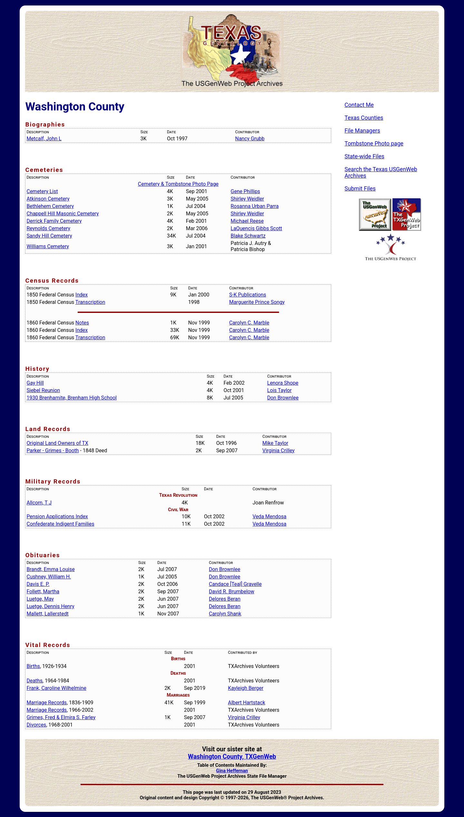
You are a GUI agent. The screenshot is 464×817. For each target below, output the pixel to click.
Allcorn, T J (39, 503)
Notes (82, 323)
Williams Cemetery (47, 246)
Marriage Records (46, 703)
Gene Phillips (245, 191)
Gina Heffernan (232, 771)
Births (33, 666)
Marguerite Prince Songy (257, 302)
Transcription (90, 302)
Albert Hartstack (246, 703)
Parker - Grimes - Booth (52, 450)
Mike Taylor (275, 443)
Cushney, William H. (48, 577)
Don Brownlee (282, 398)
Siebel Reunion (43, 390)
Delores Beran (224, 599)
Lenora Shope (282, 383)
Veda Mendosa (269, 516)
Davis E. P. (37, 584)
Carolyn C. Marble (249, 323)
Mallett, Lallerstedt (47, 614)
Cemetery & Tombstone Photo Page (178, 184)
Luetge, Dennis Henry (50, 606)
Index (81, 295)
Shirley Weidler (247, 199)
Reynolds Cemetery (48, 228)
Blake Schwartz (248, 236)
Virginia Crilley (278, 450)
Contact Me (359, 105)
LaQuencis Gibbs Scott (256, 228)
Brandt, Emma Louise (50, 569)
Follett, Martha (42, 591)
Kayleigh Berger (246, 688)
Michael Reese (247, 221)
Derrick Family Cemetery (54, 221)
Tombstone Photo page (373, 143)
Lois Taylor (279, 390)
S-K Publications (247, 295)
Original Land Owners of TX (57, 443)
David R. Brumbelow (231, 591)
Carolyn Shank (225, 614)
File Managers (362, 130)
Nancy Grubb (250, 139)
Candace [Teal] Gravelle (235, 584)
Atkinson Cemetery (47, 199)
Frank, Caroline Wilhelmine (56, 688)
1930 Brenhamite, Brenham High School (71, 398)
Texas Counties (363, 118)
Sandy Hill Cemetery (49, 236)
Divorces (36, 725)
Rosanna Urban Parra (255, 206)
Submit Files (360, 188)
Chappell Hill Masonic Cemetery (62, 214)
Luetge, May (40, 599)
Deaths (34, 681)
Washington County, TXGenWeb (232, 756)
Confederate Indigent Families (60, 524)
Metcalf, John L (43, 139)
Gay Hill (35, 383)
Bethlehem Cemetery (50, 206)
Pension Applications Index (57, 516)
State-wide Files (364, 156)
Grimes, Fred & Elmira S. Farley (60, 717)
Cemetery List (42, 191)
